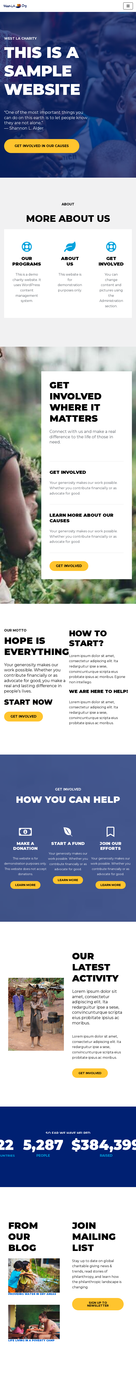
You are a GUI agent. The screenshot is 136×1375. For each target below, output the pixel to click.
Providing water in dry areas (32, 1294)
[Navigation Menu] (128, 5)
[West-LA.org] (15, 6)
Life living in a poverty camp (31, 1340)
